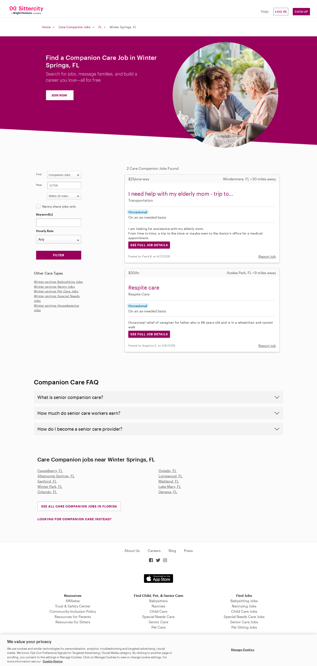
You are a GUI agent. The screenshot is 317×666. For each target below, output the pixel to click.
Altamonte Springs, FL (56, 476)
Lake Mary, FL (169, 486)
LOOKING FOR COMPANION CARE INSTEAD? (74, 519)
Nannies (158, 606)
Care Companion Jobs (74, 27)
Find (39, 174)
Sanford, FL (47, 481)
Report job (267, 256)
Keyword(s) (44, 214)
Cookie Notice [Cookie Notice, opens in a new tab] (53, 661)
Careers (154, 550)
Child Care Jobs (244, 611)
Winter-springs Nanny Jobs (54, 286)
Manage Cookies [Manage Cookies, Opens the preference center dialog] (242, 649)
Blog (172, 550)
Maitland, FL (168, 481)
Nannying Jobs (244, 606)
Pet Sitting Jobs (244, 627)
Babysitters (158, 601)
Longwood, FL (170, 476)
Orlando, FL (47, 492)
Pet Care (158, 627)
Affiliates (73, 601)
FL (100, 27)
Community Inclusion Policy (73, 611)
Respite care (143, 287)
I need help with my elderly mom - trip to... (180, 193)
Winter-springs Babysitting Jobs (58, 282)
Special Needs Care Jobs (244, 616)
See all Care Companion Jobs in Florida (79, 506)
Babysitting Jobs (244, 601)
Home (46, 27)
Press (188, 550)
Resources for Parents (73, 616)
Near (39, 184)
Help (265, 11)
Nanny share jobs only (59, 206)
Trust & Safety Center (72, 606)
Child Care (158, 611)
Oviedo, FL (167, 471)
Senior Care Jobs (244, 622)
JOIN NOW (59, 95)
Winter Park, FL (49, 486)
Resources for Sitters (72, 622)
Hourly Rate (44, 231)
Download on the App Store (158, 578)
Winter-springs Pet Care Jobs (56, 291)
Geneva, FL (167, 492)
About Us (132, 550)
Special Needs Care (158, 616)
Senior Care (158, 622)
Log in (281, 11)
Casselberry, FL (50, 471)
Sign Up (301, 11)
